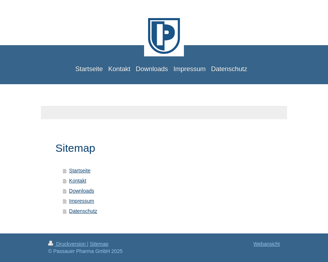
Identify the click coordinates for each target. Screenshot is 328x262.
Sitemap (99, 244)
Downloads (81, 191)
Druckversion (67, 244)
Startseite (80, 170)
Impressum (81, 201)
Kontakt (77, 181)
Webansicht (266, 244)
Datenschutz (83, 211)
